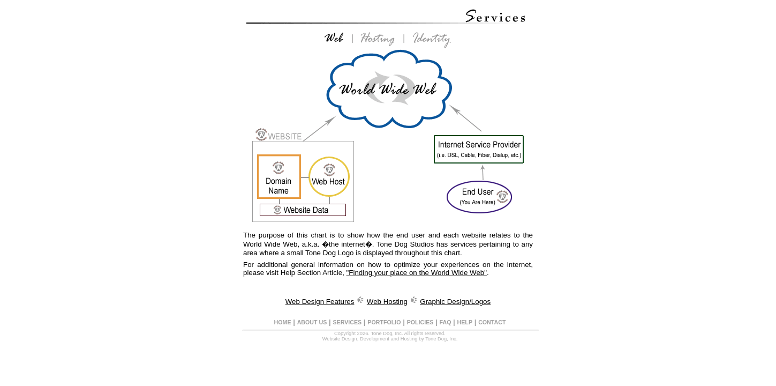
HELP (464, 322)
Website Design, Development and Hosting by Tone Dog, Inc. (390, 339)
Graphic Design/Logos (455, 302)
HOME (282, 322)
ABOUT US (312, 322)
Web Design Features (320, 302)
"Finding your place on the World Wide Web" (416, 273)
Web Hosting (387, 302)
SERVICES (347, 322)
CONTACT (492, 322)
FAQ (445, 322)
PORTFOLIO (384, 322)
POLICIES (420, 322)
